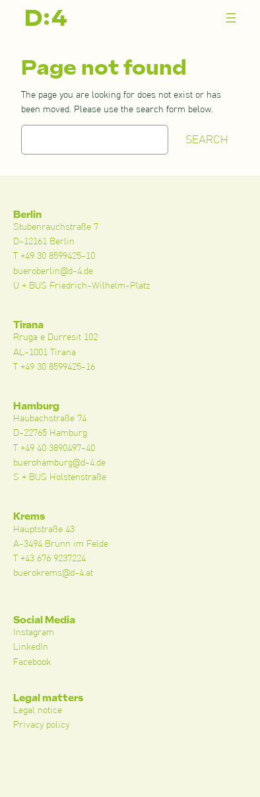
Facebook (32, 662)
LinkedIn (30, 647)
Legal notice (37, 710)
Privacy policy (41, 725)
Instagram (33, 632)
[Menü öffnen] (231, 18)
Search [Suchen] (206, 140)
